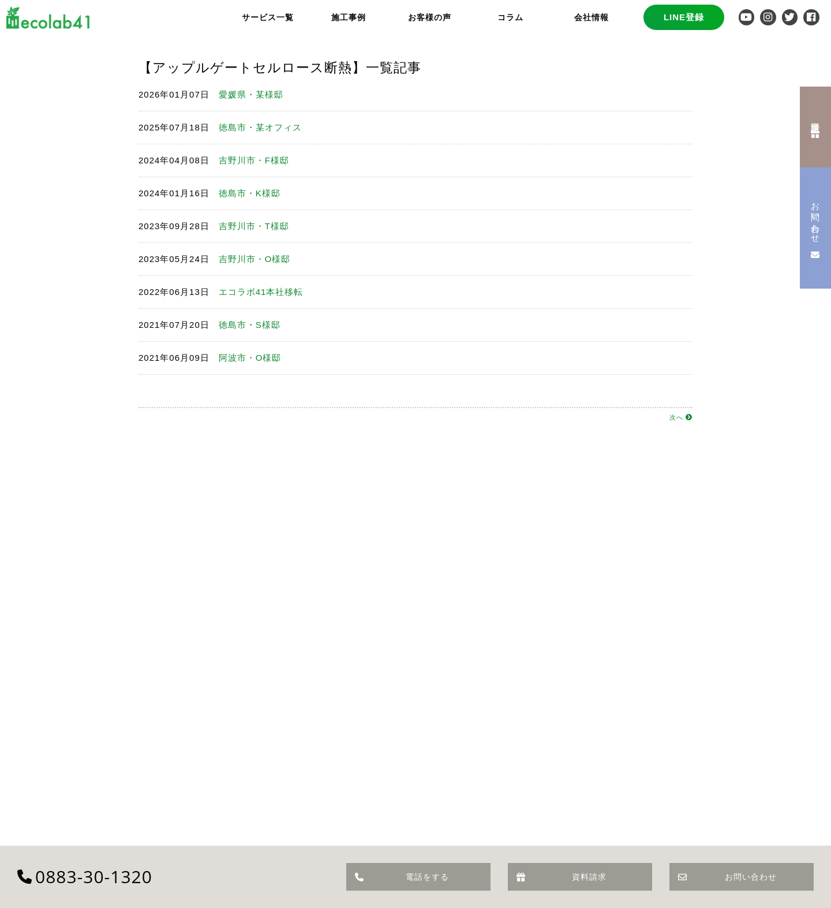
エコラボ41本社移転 (261, 292)
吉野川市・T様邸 (254, 226)
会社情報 (591, 17)
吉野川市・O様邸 (255, 259)
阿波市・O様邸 (250, 358)
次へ (680, 417)
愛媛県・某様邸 (251, 94)
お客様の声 (429, 17)
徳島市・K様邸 (249, 193)
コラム (510, 17)
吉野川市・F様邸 (254, 160)
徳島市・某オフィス (260, 127)
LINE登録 (684, 17)
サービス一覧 (268, 17)
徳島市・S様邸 (249, 325)
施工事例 (348, 17)
